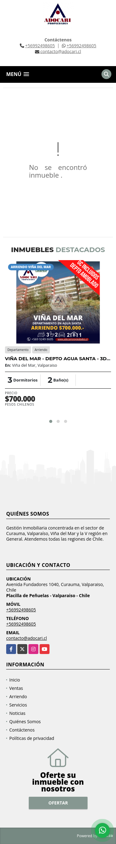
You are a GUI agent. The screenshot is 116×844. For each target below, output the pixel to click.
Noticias (17, 713)
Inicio (14, 680)
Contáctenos (22, 730)
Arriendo (18, 696)
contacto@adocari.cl (26, 638)
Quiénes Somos (25, 721)
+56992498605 (40, 46)
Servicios (18, 705)
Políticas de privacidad (31, 738)
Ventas (16, 688)
